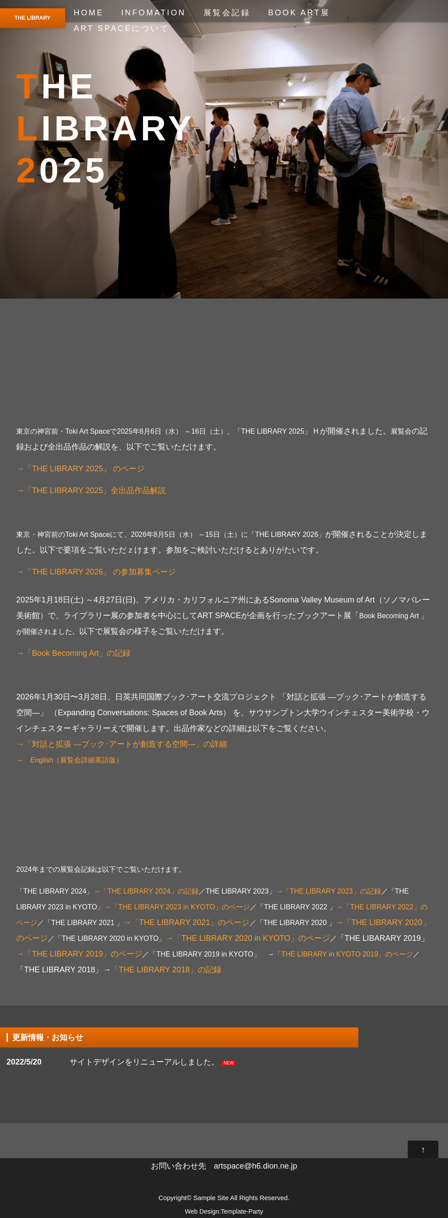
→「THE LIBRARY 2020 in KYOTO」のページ (250, 938)
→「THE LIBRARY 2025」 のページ (80, 468)
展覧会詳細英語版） (91, 760)
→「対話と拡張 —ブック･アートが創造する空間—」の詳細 (121, 744)
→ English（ (38, 760)
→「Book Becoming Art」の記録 (73, 653)
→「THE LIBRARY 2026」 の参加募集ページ (96, 571)
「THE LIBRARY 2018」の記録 (166, 969)
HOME (89, 12)
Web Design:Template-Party (224, 1211)
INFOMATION (153, 12)
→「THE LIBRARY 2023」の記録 (328, 891)
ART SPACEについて (122, 28)
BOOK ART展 (299, 12)
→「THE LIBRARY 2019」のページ (79, 954)
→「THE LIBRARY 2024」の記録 (145, 891)
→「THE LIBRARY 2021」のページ (186, 922)
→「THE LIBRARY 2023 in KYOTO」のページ (177, 907)
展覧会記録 (227, 12)
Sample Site (211, 1197)
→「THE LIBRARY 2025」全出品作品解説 (91, 490)
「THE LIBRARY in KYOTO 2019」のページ (343, 954)
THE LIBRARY (32, 18)
